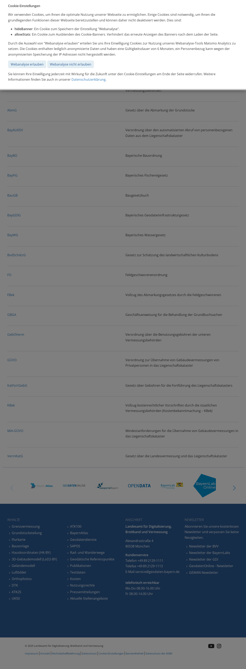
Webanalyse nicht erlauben (70, 64)
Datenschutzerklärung (88, 79)
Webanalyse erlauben (27, 64)
